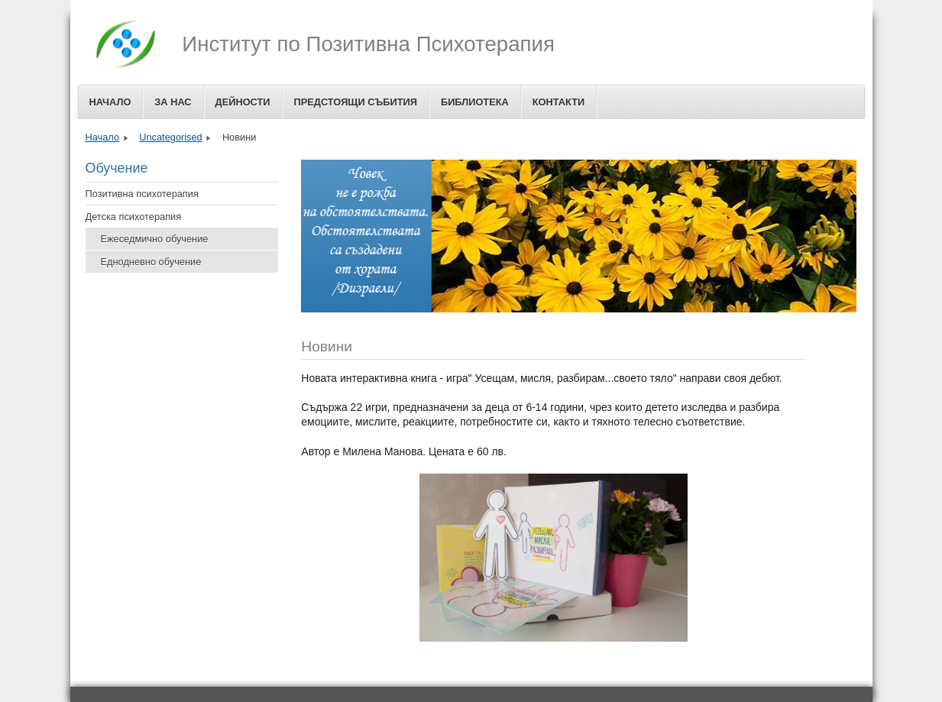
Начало (110, 102)
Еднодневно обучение (151, 261)
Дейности (242, 102)
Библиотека (475, 102)
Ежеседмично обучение (155, 238)
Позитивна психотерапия (142, 193)
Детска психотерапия (134, 216)
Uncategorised (170, 137)
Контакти (558, 102)
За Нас (172, 102)
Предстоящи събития (355, 102)
